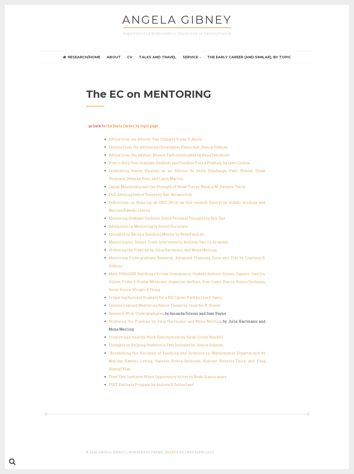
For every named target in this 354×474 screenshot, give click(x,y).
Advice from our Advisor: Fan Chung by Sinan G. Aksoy (155, 139)
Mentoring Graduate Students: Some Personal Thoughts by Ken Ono (167, 218)
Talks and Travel (157, 57)
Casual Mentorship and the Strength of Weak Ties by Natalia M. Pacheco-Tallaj (177, 186)
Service (190, 57)
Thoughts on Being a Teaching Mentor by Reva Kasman (156, 234)
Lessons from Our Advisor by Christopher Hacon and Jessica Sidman (168, 147)
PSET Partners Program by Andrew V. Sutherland (151, 384)
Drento (171, 452)
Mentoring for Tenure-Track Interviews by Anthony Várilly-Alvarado (168, 242)
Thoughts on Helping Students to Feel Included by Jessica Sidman (166, 345)
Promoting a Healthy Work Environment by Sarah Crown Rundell (166, 337)
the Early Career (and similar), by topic (249, 57)
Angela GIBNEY (177, 19)
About (114, 57)
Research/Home (81, 57)
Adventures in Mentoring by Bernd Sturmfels (148, 226)
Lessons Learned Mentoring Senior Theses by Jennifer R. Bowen (165, 305)
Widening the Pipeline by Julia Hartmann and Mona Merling (163, 250)
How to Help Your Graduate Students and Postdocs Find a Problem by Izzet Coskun (179, 162)
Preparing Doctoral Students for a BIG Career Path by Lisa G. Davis (165, 297)
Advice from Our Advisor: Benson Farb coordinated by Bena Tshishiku (169, 155)
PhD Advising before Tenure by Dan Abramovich (150, 194)
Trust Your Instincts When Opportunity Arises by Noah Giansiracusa (167, 376)
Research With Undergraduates (136, 313)
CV (129, 57)
